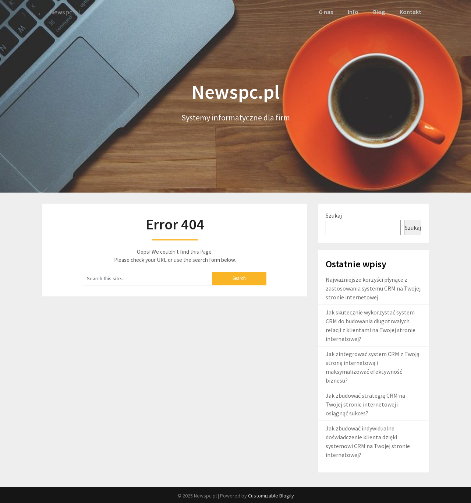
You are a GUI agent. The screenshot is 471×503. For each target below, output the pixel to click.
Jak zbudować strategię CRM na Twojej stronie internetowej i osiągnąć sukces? (365, 403)
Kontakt (410, 11)
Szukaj (334, 214)
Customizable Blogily (271, 495)
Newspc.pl (66, 12)
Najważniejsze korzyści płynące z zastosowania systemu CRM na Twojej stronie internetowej (373, 287)
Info (353, 11)
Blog (379, 11)
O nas (326, 11)
